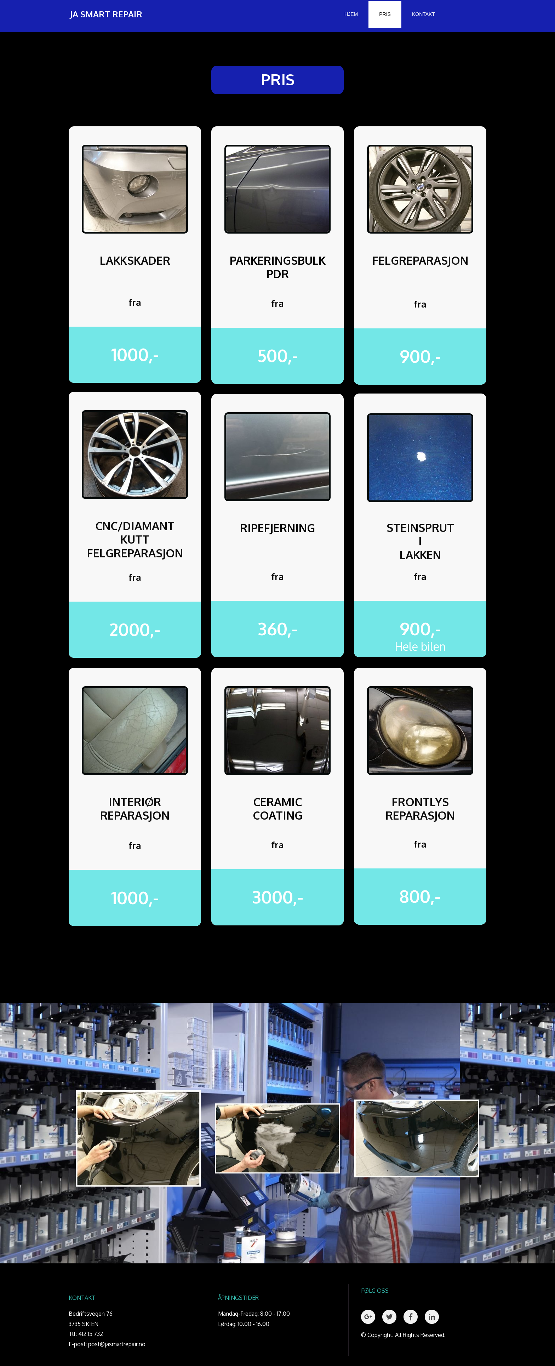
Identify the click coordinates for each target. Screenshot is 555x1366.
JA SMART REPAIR (106, 13)
